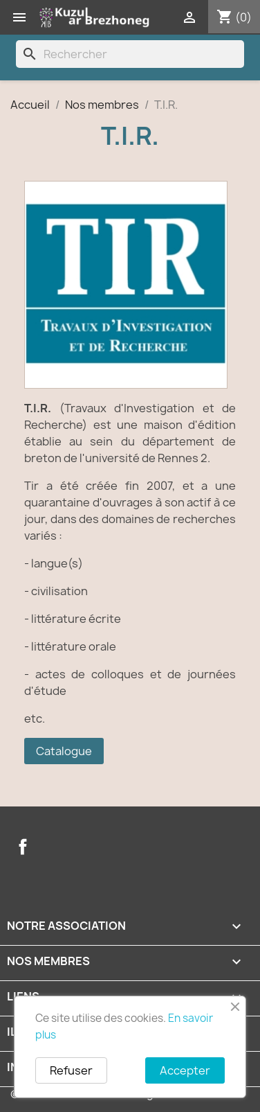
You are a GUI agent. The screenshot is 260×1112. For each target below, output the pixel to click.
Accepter (185, 1070)
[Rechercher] (130, 54)
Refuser (71, 1070)
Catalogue (64, 751)
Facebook (23, 847)
